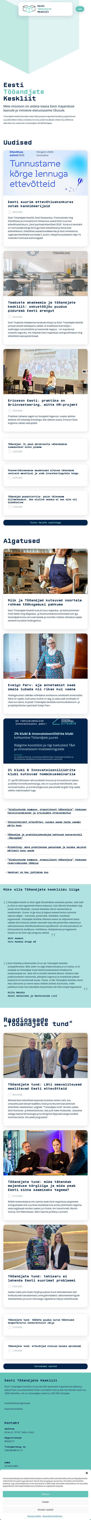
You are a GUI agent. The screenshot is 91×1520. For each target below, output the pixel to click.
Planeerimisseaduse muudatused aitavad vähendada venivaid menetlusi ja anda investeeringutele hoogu (43, 472)
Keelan (45, 1502)
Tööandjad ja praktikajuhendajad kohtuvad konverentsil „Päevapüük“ (44, 836)
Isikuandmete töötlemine (52, 1516)
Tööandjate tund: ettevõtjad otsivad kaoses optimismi (44, 1346)
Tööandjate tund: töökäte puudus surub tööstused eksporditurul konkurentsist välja (41, 1321)
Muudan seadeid (45, 1509)
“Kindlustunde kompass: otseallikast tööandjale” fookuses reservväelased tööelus (46, 861)
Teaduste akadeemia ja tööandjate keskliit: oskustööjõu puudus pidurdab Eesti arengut (42, 307)
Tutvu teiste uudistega (45, 522)
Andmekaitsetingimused (17, 1403)
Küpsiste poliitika (34, 1516)
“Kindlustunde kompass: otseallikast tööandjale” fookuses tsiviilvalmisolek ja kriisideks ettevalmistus (46, 811)
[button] (86, 1473)
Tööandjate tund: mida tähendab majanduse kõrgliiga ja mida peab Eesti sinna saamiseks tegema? (42, 1186)
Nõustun (45, 1494)
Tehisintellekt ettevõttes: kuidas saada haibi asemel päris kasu (44, 824)
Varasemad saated (45, 1366)
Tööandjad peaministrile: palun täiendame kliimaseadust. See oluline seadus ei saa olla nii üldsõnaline (42, 499)
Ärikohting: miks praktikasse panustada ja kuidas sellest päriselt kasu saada (46, 849)
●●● (80, 9)
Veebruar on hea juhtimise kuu (27, 872)
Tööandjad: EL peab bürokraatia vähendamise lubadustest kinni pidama (37, 446)
